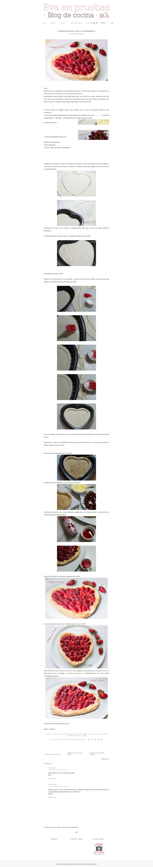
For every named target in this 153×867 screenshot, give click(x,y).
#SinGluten (57, 734)
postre (69, 735)
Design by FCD (75, 864)
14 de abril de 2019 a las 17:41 (59, 769)
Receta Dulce (77, 735)
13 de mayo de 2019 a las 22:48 (59, 786)
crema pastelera (88, 734)
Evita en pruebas (76, 23)
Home (45, 23)
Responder (52, 778)
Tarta (84, 735)
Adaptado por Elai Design (89, 864)
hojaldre (104, 734)
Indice (63, 23)
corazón (79, 734)
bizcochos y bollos (68, 734)
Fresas (97, 734)
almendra (97, 115)
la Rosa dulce (52, 768)
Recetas (53, 23)
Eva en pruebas (65, 864)
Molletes (105, 759)
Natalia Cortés (52, 784)
